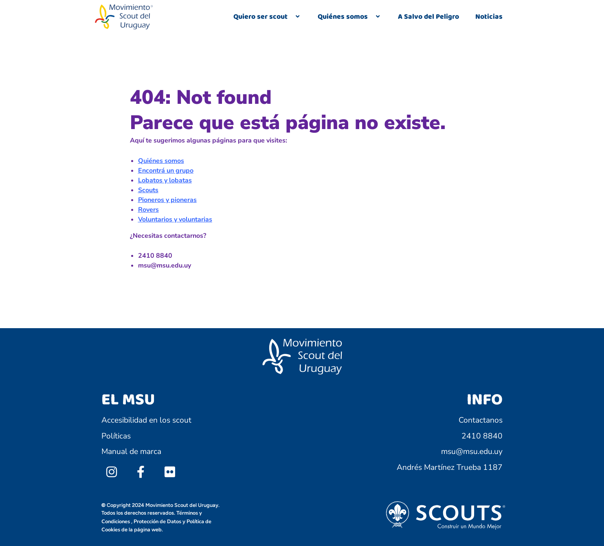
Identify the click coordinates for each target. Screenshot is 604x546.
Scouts (148, 190)
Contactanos (481, 420)
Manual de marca (131, 451)
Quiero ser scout (267, 16)
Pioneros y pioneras (167, 199)
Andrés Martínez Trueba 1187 (450, 467)
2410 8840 (482, 436)
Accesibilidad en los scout (146, 420)
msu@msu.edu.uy (472, 451)
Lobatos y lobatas (165, 180)
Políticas (116, 436)
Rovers (148, 209)
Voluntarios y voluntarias (175, 219)
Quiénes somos (350, 16)
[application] (291, 17)
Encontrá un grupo (165, 170)
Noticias (489, 16)
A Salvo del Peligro (428, 16)
